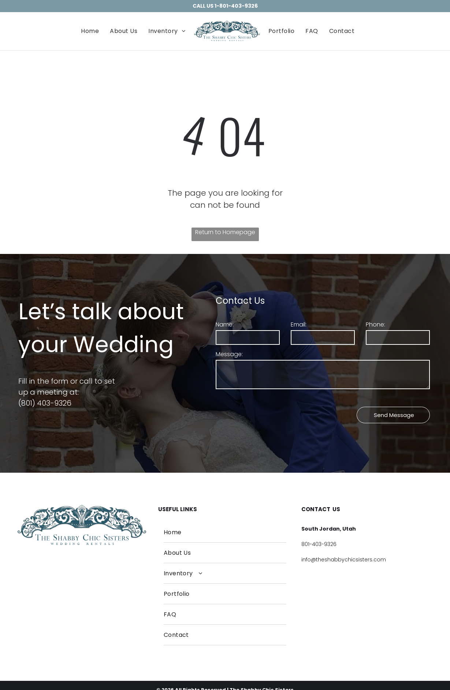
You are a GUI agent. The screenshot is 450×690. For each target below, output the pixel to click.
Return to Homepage (225, 232)
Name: (225, 324)
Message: (229, 354)
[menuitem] (89, 31)
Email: (298, 324)
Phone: (375, 324)
